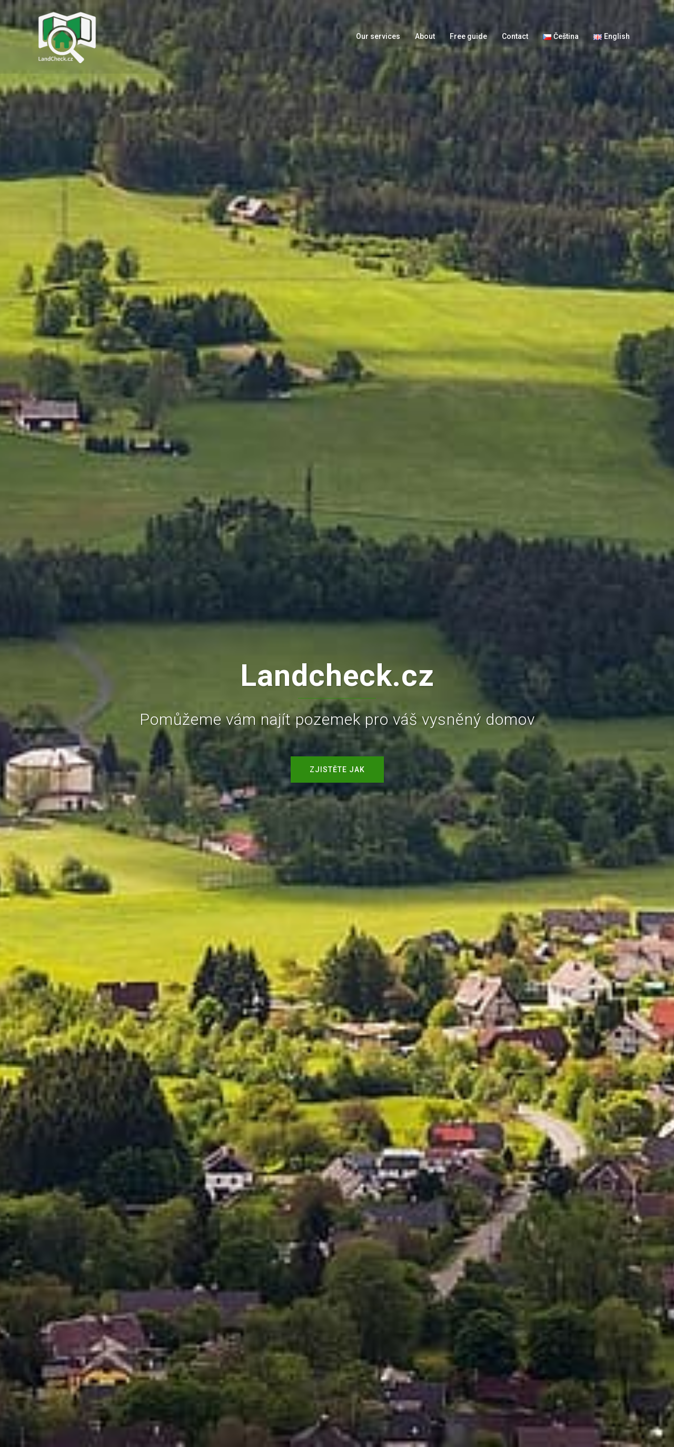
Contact (515, 36)
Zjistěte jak (337, 769)
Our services (378, 36)
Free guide (468, 36)
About (425, 36)
